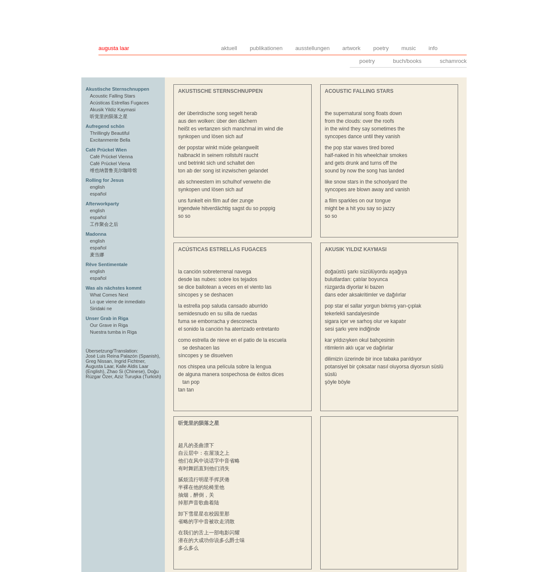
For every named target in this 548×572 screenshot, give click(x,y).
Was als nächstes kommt (113, 287)
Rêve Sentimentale (107, 264)
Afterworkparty (102, 203)
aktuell (229, 48)
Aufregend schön (105, 126)
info (433, 48)
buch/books (407, 61)
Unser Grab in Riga (107, 318)
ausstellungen (312, 48)
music (409, 48)
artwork (351, 48)
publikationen (266, 48)
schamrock (453, 61)
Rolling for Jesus (105, 180)
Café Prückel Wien (106, 149)
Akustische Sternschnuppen (117, 89)
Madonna (96, 234)
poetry (381, 48)
